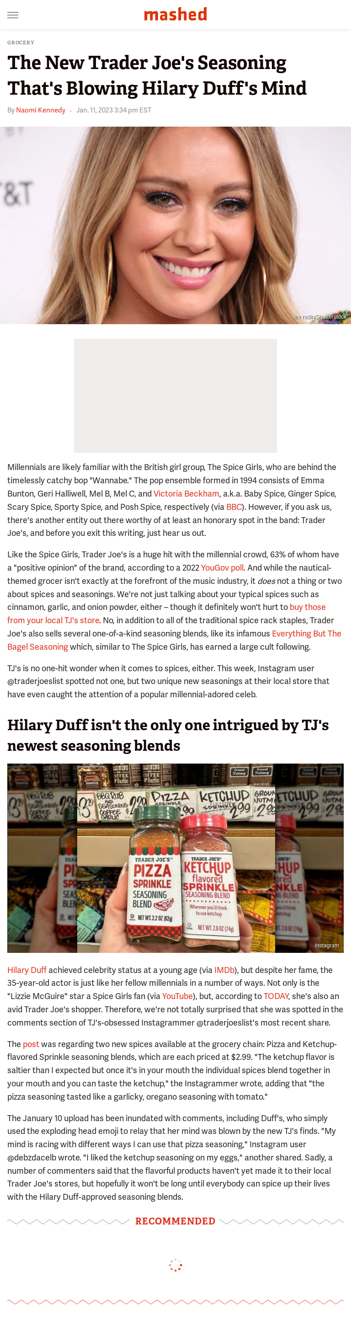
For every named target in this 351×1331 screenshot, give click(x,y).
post (31, 1044)
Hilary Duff (27, 970)
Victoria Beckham (186, 493)
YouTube (177, 996)
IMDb (224, 970)
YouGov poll (222, 567)
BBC (234, 507)
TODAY (276, 996)
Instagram (327, 945)
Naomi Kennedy (40, 110)
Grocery (20, 42)
